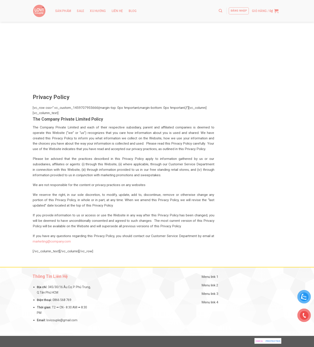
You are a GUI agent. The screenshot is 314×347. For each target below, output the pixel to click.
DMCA (259, 341)
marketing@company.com (52, 241)
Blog (133, 11)
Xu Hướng (98, 11)
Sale (80, 11)
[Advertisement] (157, 54)
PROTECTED (273, 341)
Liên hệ (117, 11)
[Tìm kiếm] (220, 11)
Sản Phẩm (63, 11)
